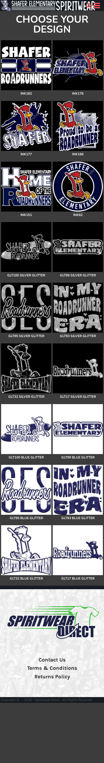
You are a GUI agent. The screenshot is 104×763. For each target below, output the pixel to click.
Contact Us (52, 660)
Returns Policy (52, 677)
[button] (89, 5)
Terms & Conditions (52, 668)
